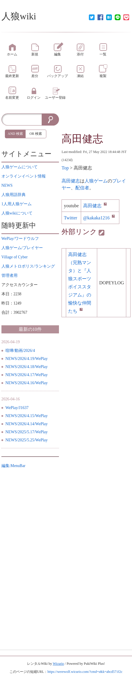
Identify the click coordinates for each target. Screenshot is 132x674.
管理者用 (9, 275)
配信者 (82, 187)
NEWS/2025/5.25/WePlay (26, 440)
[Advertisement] (96, 122)
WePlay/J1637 (17, 408)
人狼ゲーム (96, 180)
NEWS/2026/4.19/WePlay (26, 358)
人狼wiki (18, 16)
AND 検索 (15, 134)
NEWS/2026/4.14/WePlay (26, 424)
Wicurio (58, 664)
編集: (13, 466)
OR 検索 (35, 134)
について (19, 167)
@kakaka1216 (99, 217)
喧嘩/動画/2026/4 (20, 350)
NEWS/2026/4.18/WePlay (26, 367)
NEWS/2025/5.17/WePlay (26, 432)
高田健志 (82, 139)
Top (65, 167)
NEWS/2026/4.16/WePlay (26, 383)
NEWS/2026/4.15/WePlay (26, 416)
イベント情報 (23, 176)
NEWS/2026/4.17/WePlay (26, 375)
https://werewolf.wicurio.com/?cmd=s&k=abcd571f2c (85, 672)
